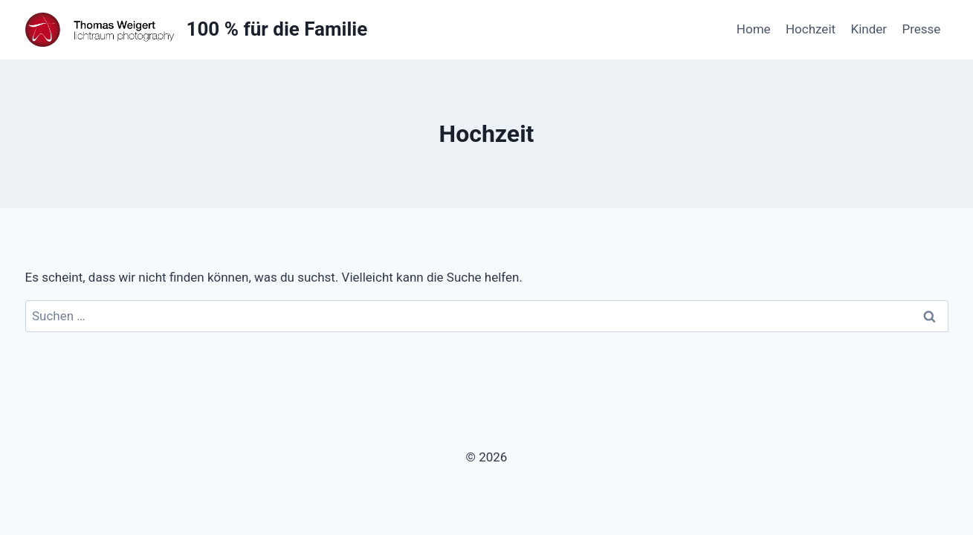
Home (754, 29)
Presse (921, 29)
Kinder (868, 29)
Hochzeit (810, 29)
